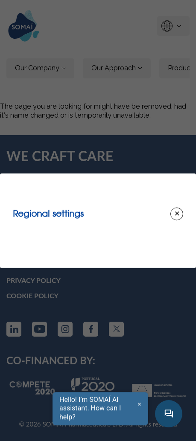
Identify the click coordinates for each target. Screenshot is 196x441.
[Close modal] (176, 214)
